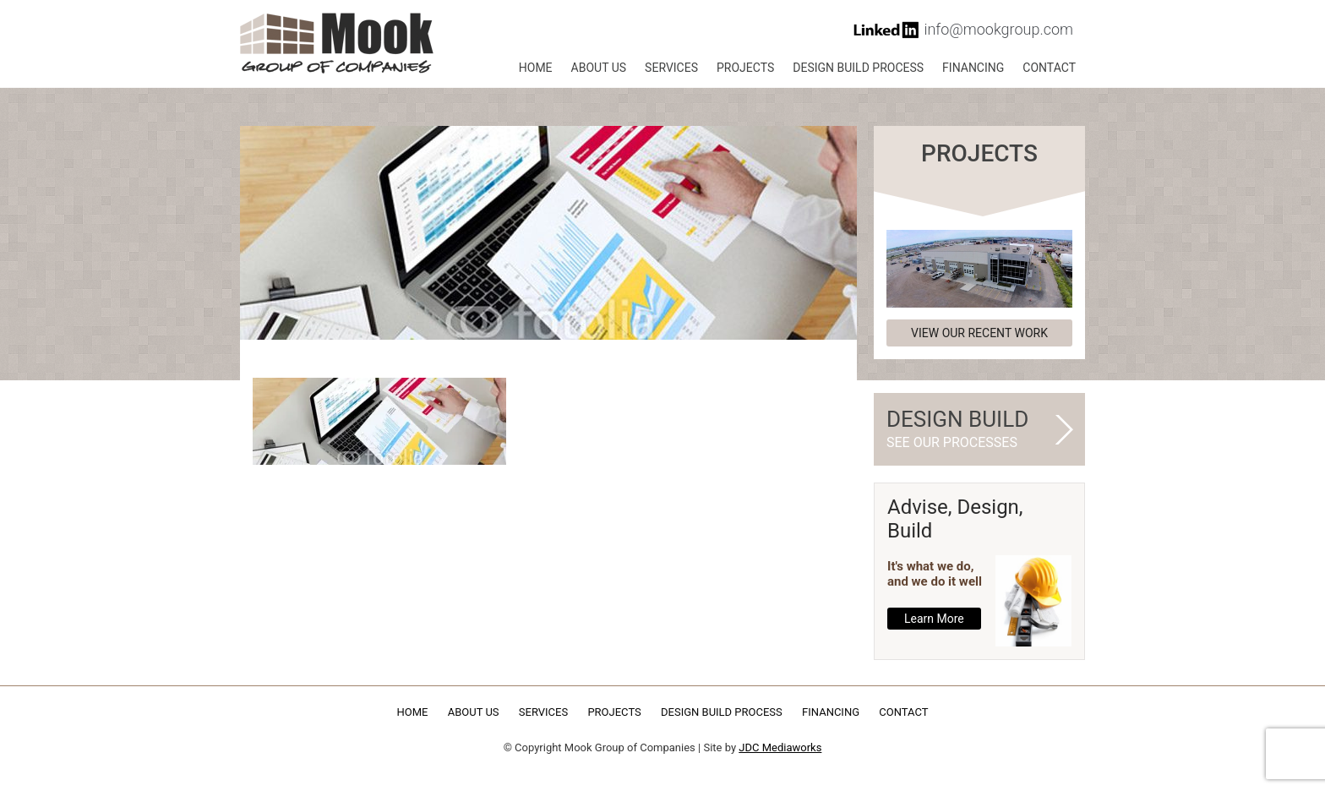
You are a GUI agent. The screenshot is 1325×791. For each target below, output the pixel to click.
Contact (1049, 67)
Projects (745, 67)
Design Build (972, 429)
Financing (973, 67)
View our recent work (979, 333)
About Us (599, 67)
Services (671, 67)
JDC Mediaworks (780, 747)
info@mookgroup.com (998, 29)
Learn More (934, 618)
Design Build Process (858, 67)
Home (536, 67)
